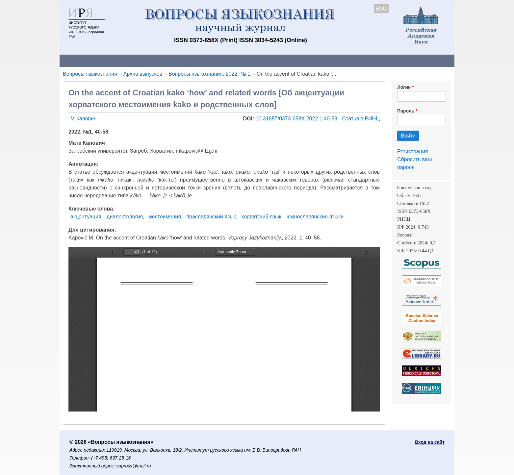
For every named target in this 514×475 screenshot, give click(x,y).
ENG (381, 9)
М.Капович (83, 118)
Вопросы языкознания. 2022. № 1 (209, 74)
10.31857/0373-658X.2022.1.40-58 (297, 118)
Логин (404, 87)
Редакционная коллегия (342, 60)
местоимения (164, 216)
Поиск (392, 60)
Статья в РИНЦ (361, 118)
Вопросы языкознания (90, 74)
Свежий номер (193, 60)
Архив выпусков (243, 60)
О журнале (79, 60)
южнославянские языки (315, 216)
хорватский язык (261, 216)
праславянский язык (211, 216)
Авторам (152, 60)
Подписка (288, 60)
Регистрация (412, 151)
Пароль (405, 110)
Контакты (117, 60)
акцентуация (85, 216)
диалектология (125, 216)
